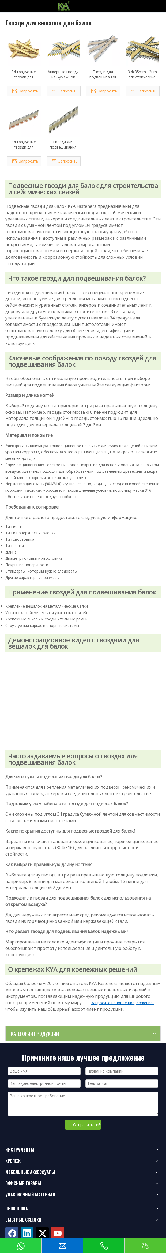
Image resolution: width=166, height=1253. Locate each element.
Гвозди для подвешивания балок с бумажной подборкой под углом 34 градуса (102, 74)
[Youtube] (57, 1233)
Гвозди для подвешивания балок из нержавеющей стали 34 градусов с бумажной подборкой (63, 144)
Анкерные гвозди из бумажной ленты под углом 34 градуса (63, 74)
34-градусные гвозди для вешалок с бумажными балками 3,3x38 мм (24, 74)
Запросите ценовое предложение (122, 1002)
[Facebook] (11, 1233)
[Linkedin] (27, 1233)
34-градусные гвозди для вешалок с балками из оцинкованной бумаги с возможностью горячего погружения (24, 144)
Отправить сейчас (87, 1124)
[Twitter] (42, 1233)
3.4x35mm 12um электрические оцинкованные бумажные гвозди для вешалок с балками (142, 74)
